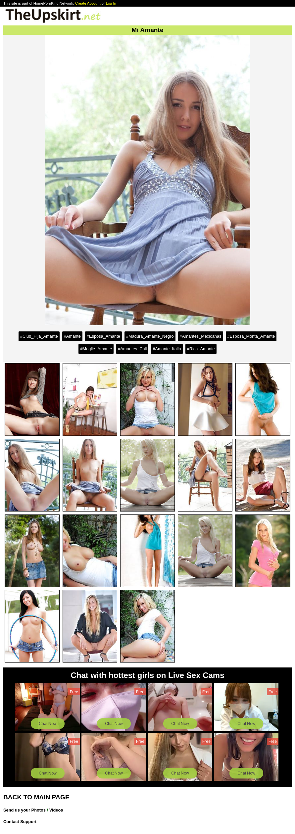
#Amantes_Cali (132, 348)
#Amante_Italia (167, 348)
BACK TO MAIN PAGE (36, 797)
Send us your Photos (24, 810)
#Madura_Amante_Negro (150, 336)
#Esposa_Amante (103, 336)
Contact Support (19, 821)
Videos (56, 810)
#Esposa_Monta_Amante (251, 336)
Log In (111, 3)
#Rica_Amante (201, 348)
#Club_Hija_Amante (39, 336)
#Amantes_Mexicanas (200, 336)
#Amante (72, 336)
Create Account (88, 3)
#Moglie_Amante (96, 348)
